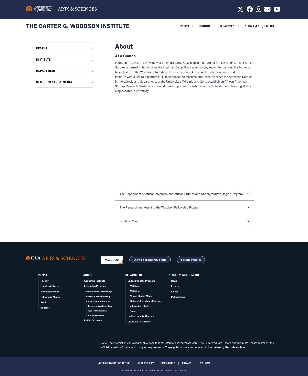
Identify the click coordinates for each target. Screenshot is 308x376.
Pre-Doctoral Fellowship (98, 296)
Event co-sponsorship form (150, 259)
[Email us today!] (267, 10)
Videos (174, 291)
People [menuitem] (187, 27)
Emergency (168, 363)
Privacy (187, 363)
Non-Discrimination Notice (114, 363)
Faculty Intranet (191, 259)
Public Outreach (93, 320)
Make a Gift (112, 260)
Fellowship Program (95, 286)
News (174, 280)
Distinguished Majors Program (145, 301)
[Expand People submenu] (91, 48)
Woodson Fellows (50, 291)
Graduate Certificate (139, 321)
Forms (133, 311)
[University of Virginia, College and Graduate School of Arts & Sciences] (61, 9)
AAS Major (135, 285)
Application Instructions (98, 301)
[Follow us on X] (240, 10)
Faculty (44, 280)
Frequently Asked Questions (100, 306)
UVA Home (204, 363)
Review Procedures (96, 315)
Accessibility (146, 363)
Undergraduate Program (141, 280)
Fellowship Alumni (50, 297)
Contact (45, 307)
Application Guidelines (97, 311)
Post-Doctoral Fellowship (99, 291)
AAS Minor (135, 291)
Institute (43, 59)
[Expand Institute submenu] (91, 59)
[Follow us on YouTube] (276, 10)
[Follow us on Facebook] (250, 10)
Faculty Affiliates (49, 286)
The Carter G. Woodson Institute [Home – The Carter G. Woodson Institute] (77, 26)
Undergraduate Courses (141, 316)
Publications (178, 297)
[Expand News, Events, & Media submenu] (91, 82)
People (42, 48)
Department (46, 71)
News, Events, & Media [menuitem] (261, 27)
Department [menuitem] (229, 27)
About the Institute (94, 280)
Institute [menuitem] (206, 27)
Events (175, 286)
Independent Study (139, 305)
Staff (43, 302)
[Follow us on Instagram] (258, 10)
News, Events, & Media (54, 82)
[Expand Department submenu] (91, 70)
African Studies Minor (141, 295)
